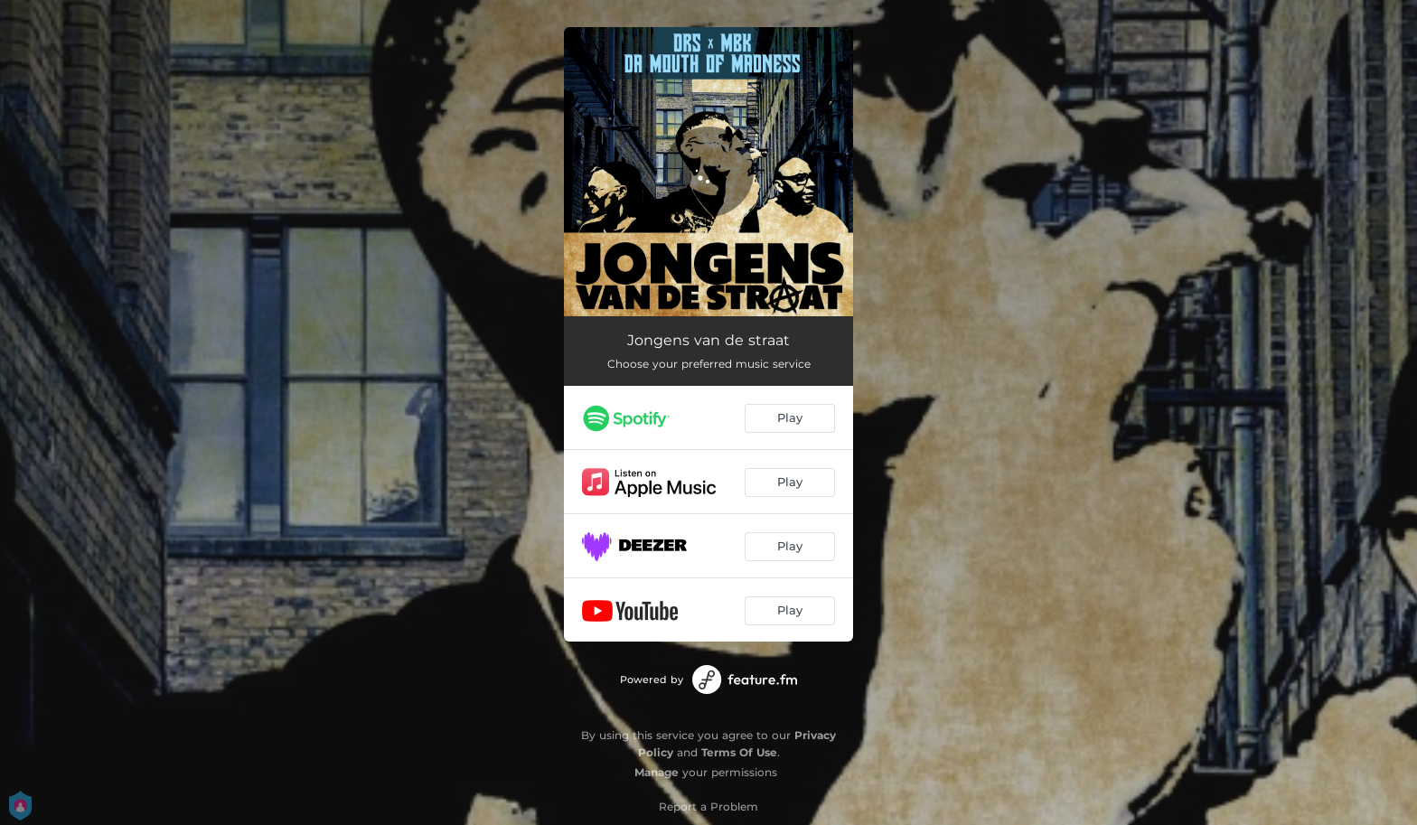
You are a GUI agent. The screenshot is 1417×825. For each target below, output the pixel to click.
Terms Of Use (739, 752)
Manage (656, 772)
